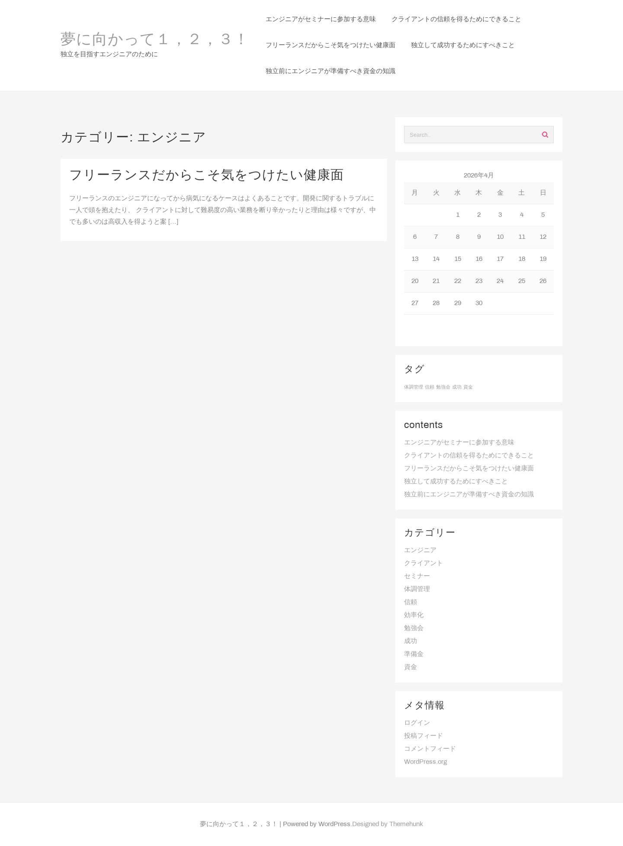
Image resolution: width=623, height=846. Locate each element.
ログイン (417, 723)
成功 (410, 641)
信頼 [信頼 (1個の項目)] (429, 387)
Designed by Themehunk (387, 824)
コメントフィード (430, 749)
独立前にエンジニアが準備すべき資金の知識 (469, 495)
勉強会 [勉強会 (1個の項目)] (443, 387)
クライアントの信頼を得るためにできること (469, 456)
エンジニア (420, 550)
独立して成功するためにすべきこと (456, 482)
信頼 (410, 602)
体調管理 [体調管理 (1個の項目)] (413, 387)
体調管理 (417, 589)
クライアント (423, 563)
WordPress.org (425, 762)
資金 (410, 667)
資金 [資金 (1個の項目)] (468, 387)
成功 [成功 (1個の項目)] (457, 387)
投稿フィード (423, 736)
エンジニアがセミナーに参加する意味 (459, 443)
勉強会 (414, 628)
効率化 (414, 615)
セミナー (417, 576)
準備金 (414, 654)
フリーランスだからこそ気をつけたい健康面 (206, 176)
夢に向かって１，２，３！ (155, 40)
